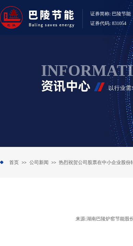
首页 (14, 162)
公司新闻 (39, 162)
